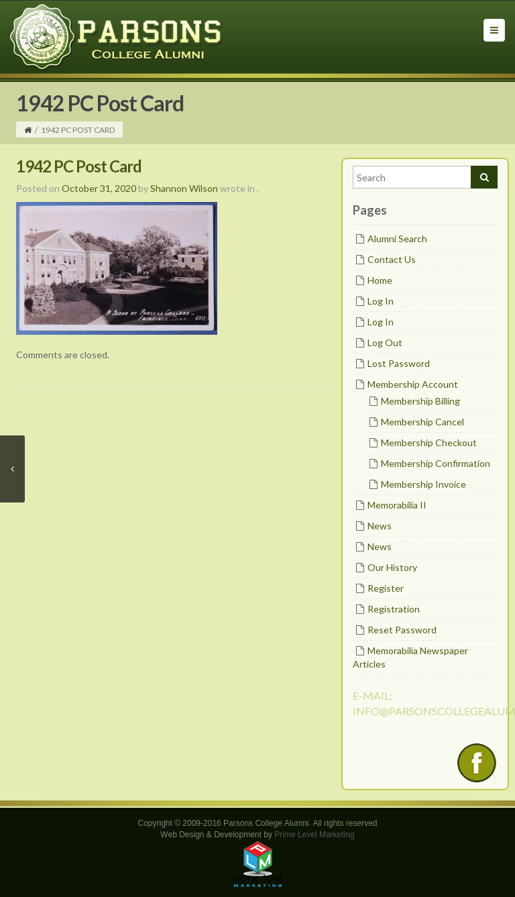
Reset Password (402, 629)
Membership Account (412, 384)
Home (379, 280)
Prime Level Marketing (314, 834)
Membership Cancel (422, 421)
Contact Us (391, 259)
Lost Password (398, 363)
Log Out (384, 342)
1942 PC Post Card (78, 166)
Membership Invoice (423, 484)
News (379, 525)
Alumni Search (397, 238)
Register (385, 588)
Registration (393, 609)
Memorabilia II (396, 505)
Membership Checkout (429, 442)
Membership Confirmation (435, 463)
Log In (380, 301)
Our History (392, 567)
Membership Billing (420, 401)
